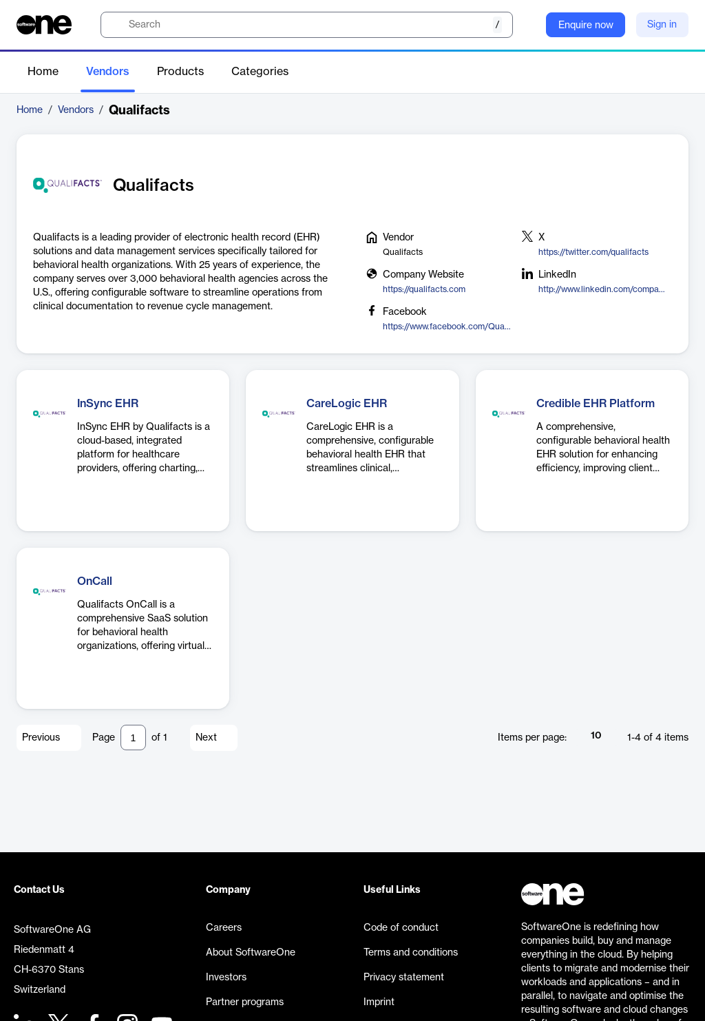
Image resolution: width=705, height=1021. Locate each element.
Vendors (107, 71)
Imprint (379, 1002)
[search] (307, 25)
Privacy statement (404, 977)
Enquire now (585, 25)
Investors (226, 977)
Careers (224, 928)
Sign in (662, 25)
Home (43, 71)
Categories (259, 71)
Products (180, 71)
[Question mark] (526, 25)
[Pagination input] (133, 737)
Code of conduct (401, 928)
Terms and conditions (411, 953)
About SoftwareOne (250, 953)
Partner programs (245, 1002)
